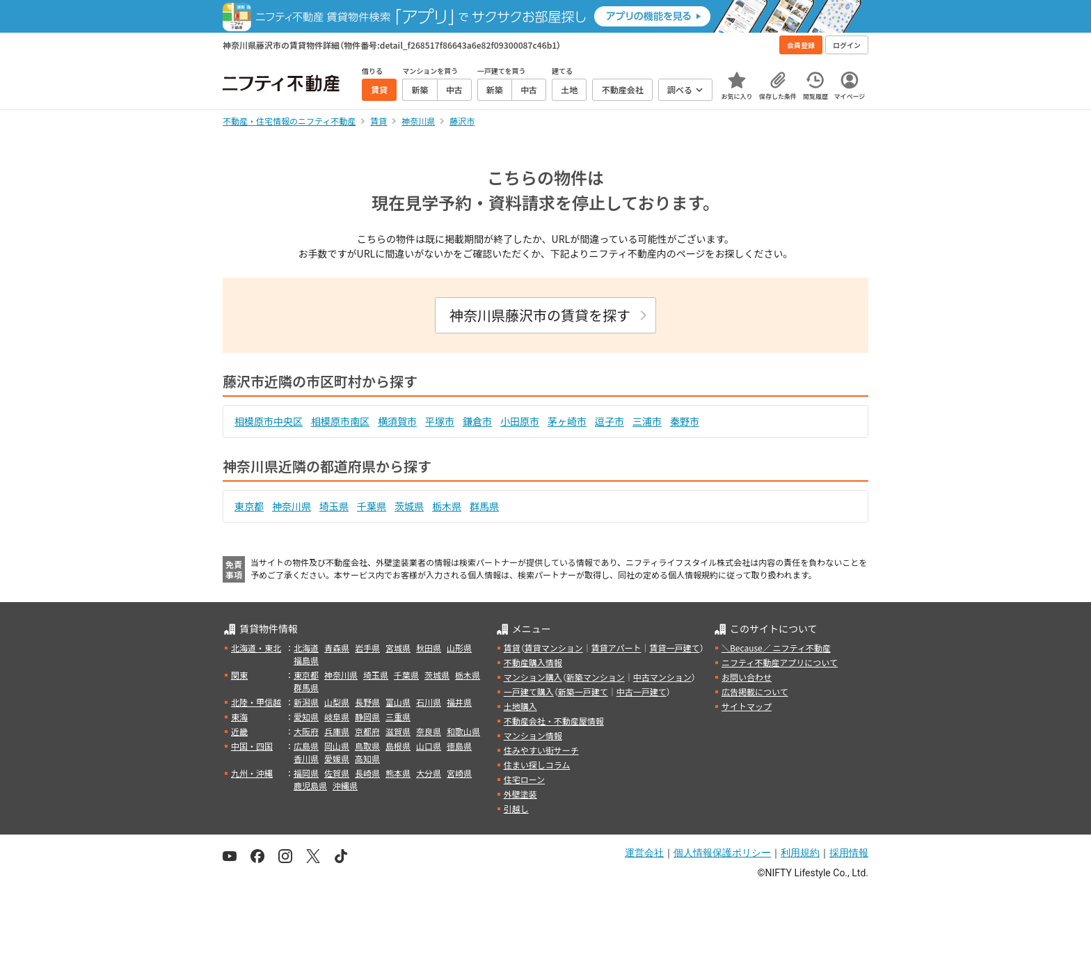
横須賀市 (397, 421)
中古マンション (662, 677)
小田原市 (519, 421)
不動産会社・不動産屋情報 (554, 721)
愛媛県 (336, 758)
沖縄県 (345, 785)
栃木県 (446, 506)
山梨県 (336, 702)
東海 (239, 716)
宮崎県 (459, 773)
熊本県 (398, 773)
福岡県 (306, 773)
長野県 (367, 702)
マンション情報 (533, 735)
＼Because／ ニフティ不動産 (776, 648)
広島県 (306, 746)
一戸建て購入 (529, 691)
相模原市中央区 (268, 421)
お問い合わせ (747, 677)
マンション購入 (533, 677)
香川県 (306, 758)
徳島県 (459, 746)
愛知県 (306, 716)
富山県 (398, 702)
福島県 (306, 660)
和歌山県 (463, 731)
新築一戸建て (583, 691)
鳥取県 (367, 746)
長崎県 (367, 773)
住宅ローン (524, 779)
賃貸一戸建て (674, 648)
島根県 (398, 746)
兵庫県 (336, 731)
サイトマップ (747, 706)
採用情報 (848, 852)
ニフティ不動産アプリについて (780, 662)
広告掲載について (755, 691)
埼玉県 (334, 506)
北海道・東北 (256, 648)
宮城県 (398, 648)
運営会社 (644, 852)
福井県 (459, 702)
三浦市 (647, 421)
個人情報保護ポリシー (722, 852)
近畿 (239, 731)
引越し (516, 808)
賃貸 (512, 648)
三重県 (398, 716)
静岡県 (367, 716)
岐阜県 (336, 716)
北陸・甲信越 (256, 702)
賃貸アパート (616, 648)
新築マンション (595, 677)
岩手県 (367, 648)
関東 (239, 675)
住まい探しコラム (537, 765)
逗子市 (609, 421)
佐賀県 (336, 773)
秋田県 (428, 648)
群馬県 (484, 506)
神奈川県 (291, 506)
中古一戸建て (641, 691)
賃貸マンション (554, 648)
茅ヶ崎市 (567, 421)
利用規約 (800, 852)
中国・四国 (252, 746)
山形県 (459, 648)
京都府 (367, 731)
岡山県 (336, 746)
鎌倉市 (477, 421)
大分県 (428, 773)
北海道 (306, 648)
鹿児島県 (310, 785)
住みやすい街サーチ (541, 750)
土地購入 (520, 706)
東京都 (249, 506)
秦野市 (684, 421)
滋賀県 (398, 731)
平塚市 (439, 421)
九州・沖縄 (252, 773)
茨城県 (409, 506)
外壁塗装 (520, 794)
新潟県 (306, 702)
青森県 (336, 648)
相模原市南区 (340, 421)
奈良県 (428, 731)
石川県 (428, 702)
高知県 (367, 758)
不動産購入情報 (533, 662)
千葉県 (371, 506)
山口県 (428, 746)
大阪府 (306, 731)
